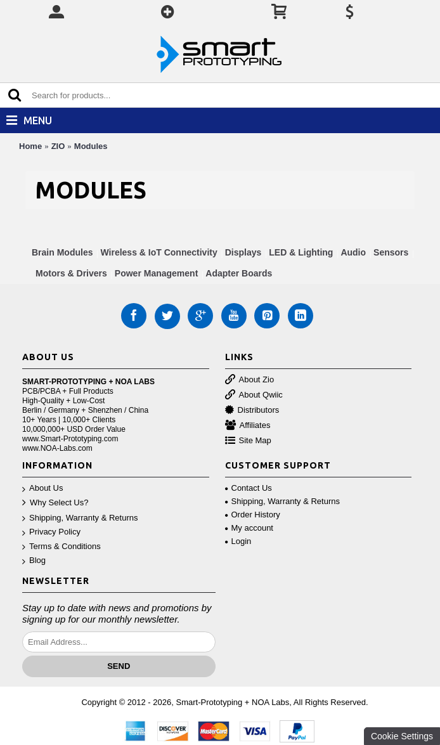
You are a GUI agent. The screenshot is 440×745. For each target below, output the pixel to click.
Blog (34, 560)
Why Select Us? (55, 503)
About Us (42, 488)
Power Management (156, 273)
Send (118, 666)
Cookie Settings (402, 736)
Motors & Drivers (71, 273)
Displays (243, 252)
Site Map (248, 441)
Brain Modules (62, 252)
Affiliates (248, 425)
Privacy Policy (51, 532)
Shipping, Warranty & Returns (80, 518)
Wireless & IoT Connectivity (158, 252)
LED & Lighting (301, 252)
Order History (252, 514)
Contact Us (248, 488)
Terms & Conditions (61, 546)
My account (249, 528)
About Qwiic (254, 395)
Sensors (390, 252)
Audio (353, 252)
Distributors (252, 410)
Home (30, 146)
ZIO (58, 146)
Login (238, 541)
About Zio (250, 380)
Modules (91, 146)
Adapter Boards (238, 273)
